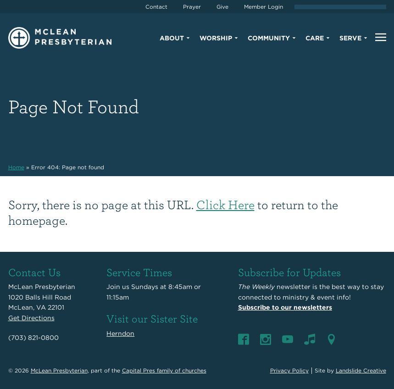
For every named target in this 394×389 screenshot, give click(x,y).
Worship (216, 38)
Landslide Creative (361, 370)
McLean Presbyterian (59, 370)
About (172, 38)
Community (269, 38)
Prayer (192, 6)
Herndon (120, 333)
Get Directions (31, 318)
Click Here (225, 204)
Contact (156, 6)
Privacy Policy (289, 370)
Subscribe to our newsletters (285, 307)
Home (16, 167)
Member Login (263, 6)
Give (222, 6)
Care (314, 38)
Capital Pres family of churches (164, 370)
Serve (350, 38)
